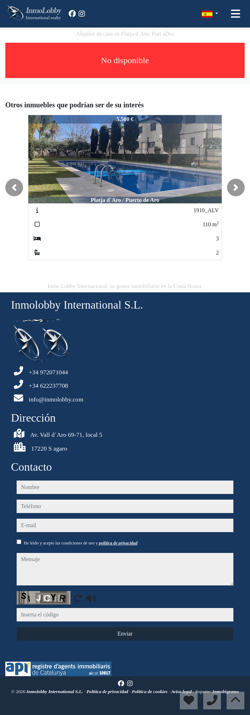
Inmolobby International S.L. (55, 691)
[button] (14, 187)
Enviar (125, 634)
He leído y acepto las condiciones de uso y (80, 543)
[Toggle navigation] (235, 13)
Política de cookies (150, 691)
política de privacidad (118, 543)
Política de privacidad (107, 691)
